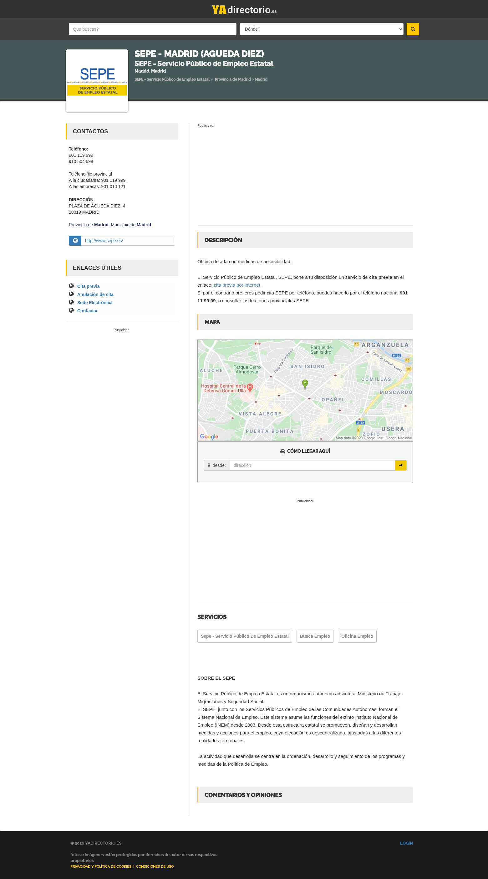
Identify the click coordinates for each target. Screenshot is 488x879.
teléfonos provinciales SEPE (279, 300)
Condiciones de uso (155, 867)
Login (406, 843)
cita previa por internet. (238, 285)
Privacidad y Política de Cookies (100, 867)
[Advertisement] (122, 379)
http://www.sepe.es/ (104, 240)
